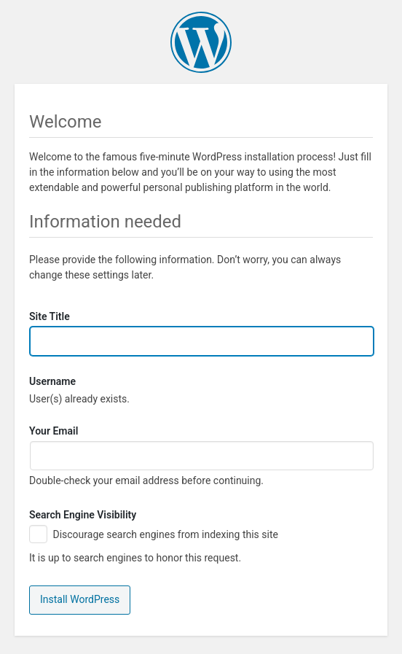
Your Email (53, 431)
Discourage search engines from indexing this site (153, 535)
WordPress (201, 42)
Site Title (49, 316)
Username (52, 382)
